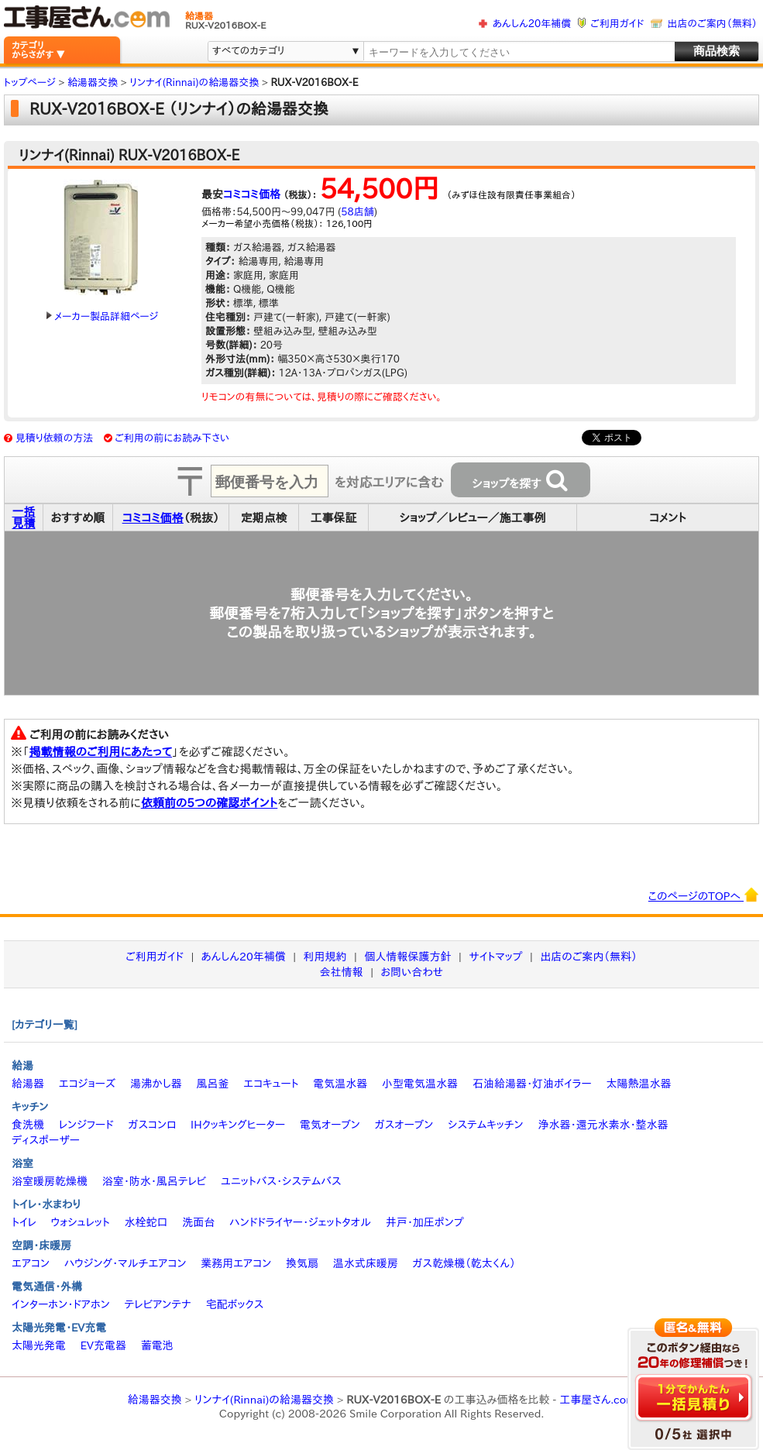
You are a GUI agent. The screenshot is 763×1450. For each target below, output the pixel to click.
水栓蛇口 (146, 1222)
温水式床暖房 (365, 1263)
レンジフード (86, 1124)
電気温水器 (340, 1083)
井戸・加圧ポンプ (425, 1222)
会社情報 (341, 972)
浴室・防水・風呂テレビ (154, 1181)
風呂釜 (212, 1083)
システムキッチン (486, 1124)
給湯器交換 (155, 1399)
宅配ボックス (235, 1304)
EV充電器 (103, 1345)
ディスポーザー (46, 1140)
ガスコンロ (152, 1124)
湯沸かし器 (156, 1083)
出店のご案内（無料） (713, 24)
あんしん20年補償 (532, 24)
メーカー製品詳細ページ (102, 316)
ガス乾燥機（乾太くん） (464, 1263)
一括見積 (24, 517)
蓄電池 (157, 1345)
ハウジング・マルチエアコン (125, 1263)
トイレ (24, 1222)
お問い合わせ (412, 972)
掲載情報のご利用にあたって (101, 752)
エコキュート (270, 1083)
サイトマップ (495, 956)
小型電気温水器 (420, 1083)
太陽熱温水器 (638, 1083)
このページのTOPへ (703, 894)
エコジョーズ (87, 1083)
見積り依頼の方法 (54, 438)
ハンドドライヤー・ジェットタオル (300, 1222)
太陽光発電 (39, 1345)
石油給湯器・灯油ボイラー (532, 1083)
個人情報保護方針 (407, 956)
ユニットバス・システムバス (281, 1181)
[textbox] (518, 52)
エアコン (31, 1263)
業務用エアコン (236, 1263)
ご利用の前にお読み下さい (172, 438)
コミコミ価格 (251, 194)
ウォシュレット (80, 1222)
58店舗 (357, 212)
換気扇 (302, 1263)
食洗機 (28, 1124)
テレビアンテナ (158, 1304)
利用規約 (325, 956)
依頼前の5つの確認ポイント (209, 803)
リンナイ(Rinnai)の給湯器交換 (264, 1399)
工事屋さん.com (597, 1399)
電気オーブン (330, 1124)
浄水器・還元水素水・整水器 (603, 1124)
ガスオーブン (404, 1124)
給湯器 (28, 1083)
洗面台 (198, 1222)
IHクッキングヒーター (238, 1124)
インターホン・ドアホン (61, 1304)
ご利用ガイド (617, 24)
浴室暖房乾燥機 (50, 1181)
